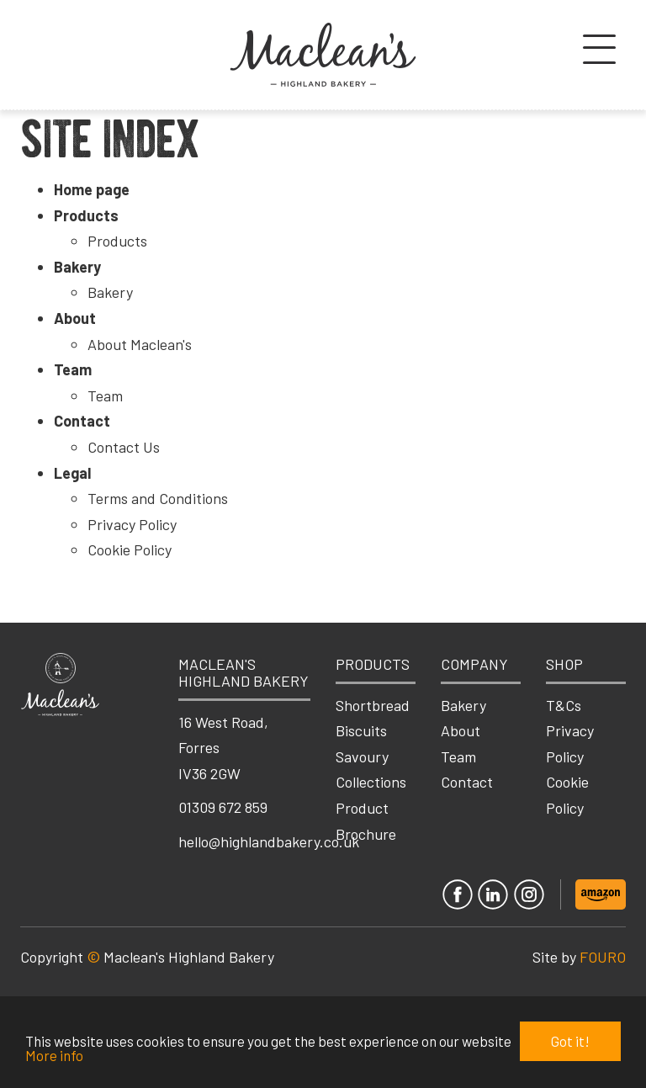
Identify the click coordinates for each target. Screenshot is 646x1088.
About (75, 318)
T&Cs (563, 705)
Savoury (362, 756)
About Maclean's (139, 344)
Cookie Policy (129, 549)
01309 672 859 (222, 807)
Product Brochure (366, 821)
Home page (92, 189)
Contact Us (123, 447)
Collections (371, 781)
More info (54, 1055)
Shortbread (373, 705)
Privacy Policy (132, 524)
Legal (72, 473)
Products (86, 215)
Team (73, 369)
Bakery (77, 266)
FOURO (603, 956)
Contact (82, 420)
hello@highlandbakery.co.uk (268, 841)
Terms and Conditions (157, 498)
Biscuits (361, 730)
